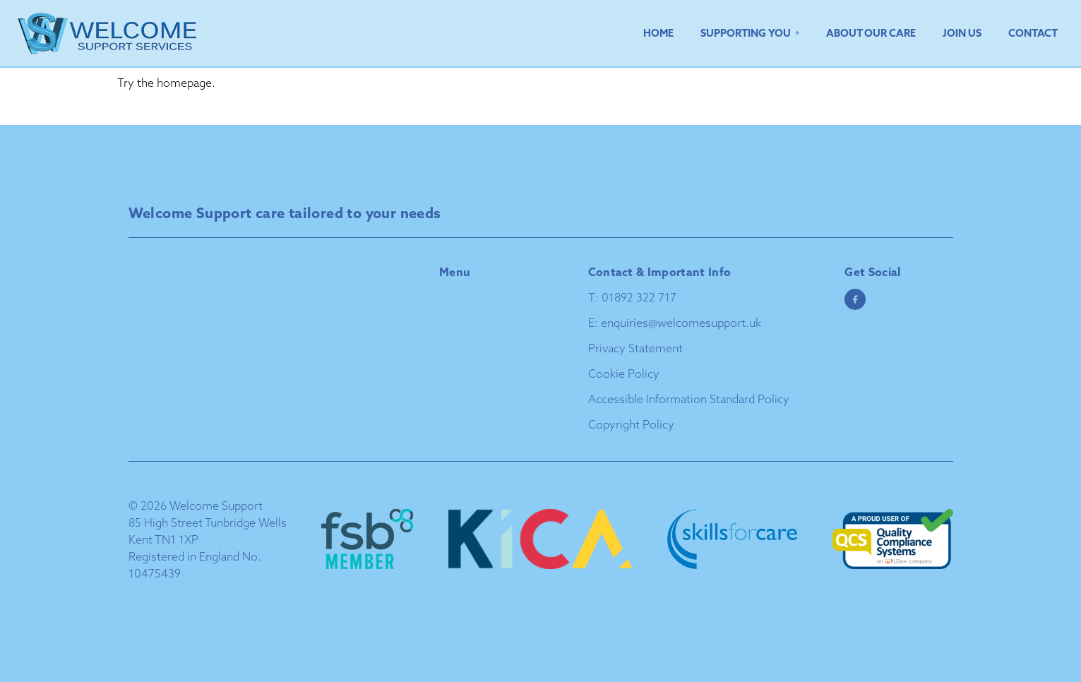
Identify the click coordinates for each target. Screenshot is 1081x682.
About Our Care (871, 33)
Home (658, 33)
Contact (1033, 33)
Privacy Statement (635, 348)
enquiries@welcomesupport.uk (681, 323)
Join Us (962, 33)
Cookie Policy (623, 373)
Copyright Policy (631, 424)
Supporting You (745, 33)
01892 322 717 (639, 297)
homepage (184, 83)
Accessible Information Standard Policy (688, 399)
